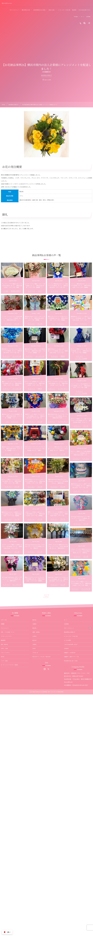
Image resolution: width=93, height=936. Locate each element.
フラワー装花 (4, 661)
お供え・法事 (4, 648)
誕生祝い (34, 640)
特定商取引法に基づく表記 (71, 661)
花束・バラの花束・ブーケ (7, 632)
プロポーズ (35, 652)
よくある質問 (67, 640)
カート (65, 620)
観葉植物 (3, 640)
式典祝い (34, 644)
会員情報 (66, 624)
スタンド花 (4, 620)
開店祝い (34, 620)
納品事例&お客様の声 (69, 632)
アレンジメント (5, 628)
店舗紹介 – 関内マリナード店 (71, 656)
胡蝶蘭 (2, 624)
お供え (34, 648)
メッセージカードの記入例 (70, 636)
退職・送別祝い (36, 632)
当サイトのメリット (69, 628)
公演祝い (34, 636)
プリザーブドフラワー (6, 636)
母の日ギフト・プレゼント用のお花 (41, 656)
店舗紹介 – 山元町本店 (69, 652)
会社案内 (66, 648)
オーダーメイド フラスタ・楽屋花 (9, 665)
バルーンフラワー (5, 652)
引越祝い (34, 624)
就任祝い (34, 628)
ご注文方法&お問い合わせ (70, 644)
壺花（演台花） (5, 644)
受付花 (2, 656)
